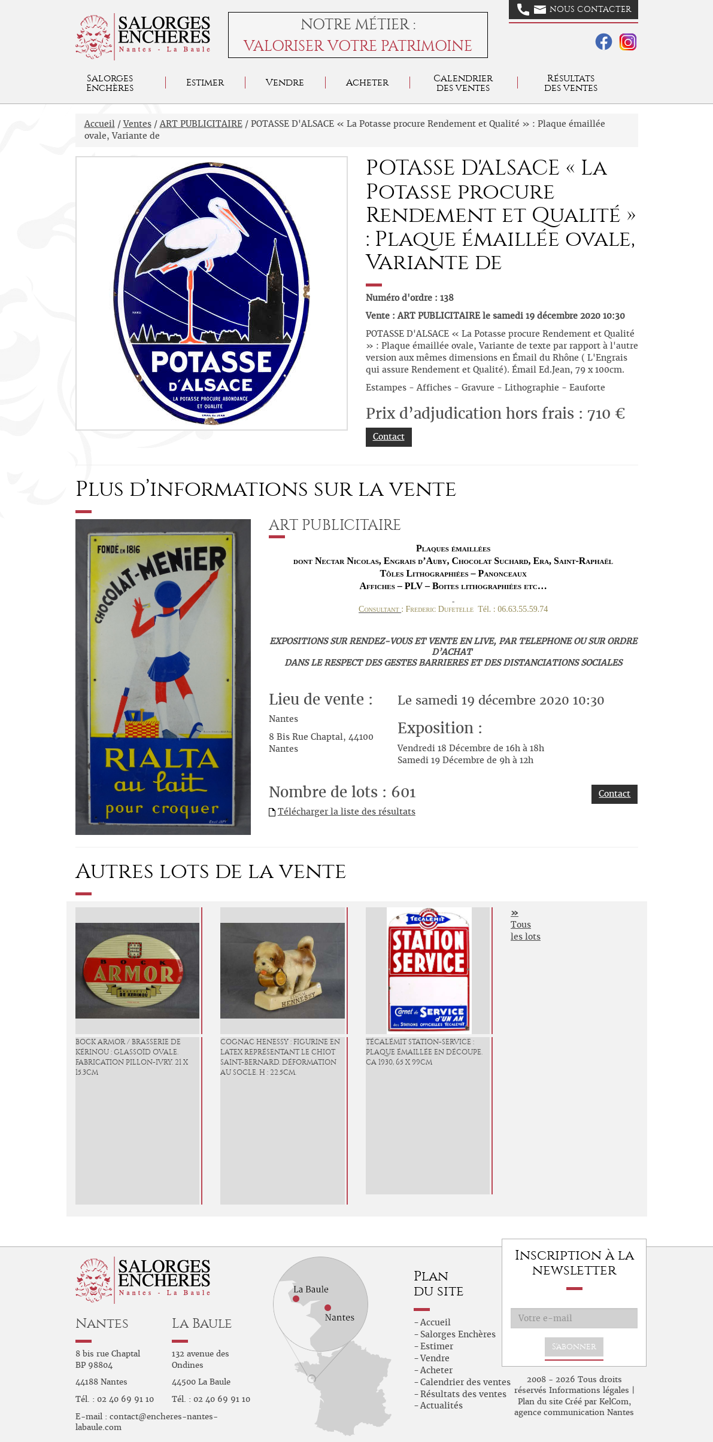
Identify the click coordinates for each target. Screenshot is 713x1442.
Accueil (99, 123)
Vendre (285, 82)
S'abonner (574, 1347)
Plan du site (540, 1402)
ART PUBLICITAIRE (201, 123)
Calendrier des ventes (463, 82)
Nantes (102, 1323)
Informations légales (589, 1390)
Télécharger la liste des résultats (346, 811)
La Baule (202, 1323)
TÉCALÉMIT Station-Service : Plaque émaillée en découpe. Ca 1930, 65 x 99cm (424, 1052)
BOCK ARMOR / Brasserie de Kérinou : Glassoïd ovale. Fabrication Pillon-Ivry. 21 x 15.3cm (131, 1057)
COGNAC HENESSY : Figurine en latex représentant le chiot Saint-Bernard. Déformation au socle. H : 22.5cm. (280, 1057)
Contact (389, 436)
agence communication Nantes (574, 1412)
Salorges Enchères (458, 1334)
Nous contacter (574, 10)
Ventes (137, 123)
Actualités (441, 1405)
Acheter (367, 82)
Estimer (205, 82)
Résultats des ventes (463, 1394)
